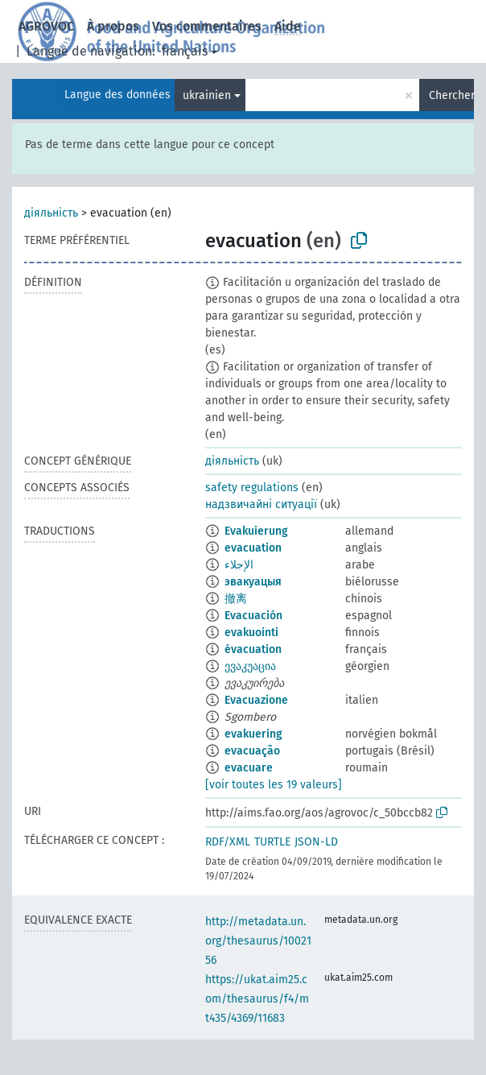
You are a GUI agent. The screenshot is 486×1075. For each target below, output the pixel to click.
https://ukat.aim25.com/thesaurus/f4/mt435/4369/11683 (257, 999)
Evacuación (253, 615)
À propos (113, 26)
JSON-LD (316, 842)
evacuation (253, 548)
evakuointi (251, 632)
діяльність (51, 213)
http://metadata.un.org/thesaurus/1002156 (258, 941)
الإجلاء (238, 565)
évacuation (253, 649)
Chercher (451, 95)
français (185, 51)
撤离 (235, 599)
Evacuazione (256, 700)
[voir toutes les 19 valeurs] (273, 785)
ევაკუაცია (250, 666)
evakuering (253, 734)
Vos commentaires (207, 26)
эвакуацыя (253, 582)
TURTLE (272, 842)
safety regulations (252, 487)
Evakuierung (256, 531)
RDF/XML (227, 842)
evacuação (252, 751)
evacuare (248, 768)
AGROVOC (46, 26)
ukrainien (207, 95)
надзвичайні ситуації (261, 504)
